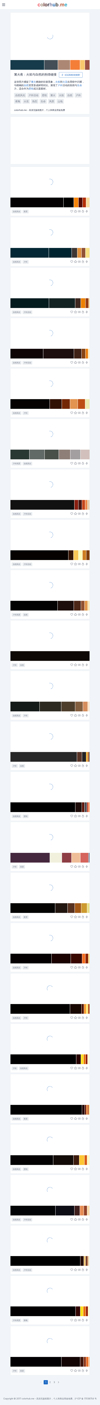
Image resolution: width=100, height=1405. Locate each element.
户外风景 (16, 463)
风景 (51, 101)
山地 (60, 101)
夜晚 (17, 101)
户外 (60, 85)
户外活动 (33, 95)
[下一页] (58, 1382)
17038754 (89, 1398)
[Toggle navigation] (3, 4)
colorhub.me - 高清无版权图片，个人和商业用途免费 (47, 1398)
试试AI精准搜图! (70, 75)
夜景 (25, 211)
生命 (79, 85)
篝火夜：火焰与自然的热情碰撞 (35, 74)
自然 (26, 85)
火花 (65, 81)
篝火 (33, 81)
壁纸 (31, 88)
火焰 (57, 81)
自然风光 (20, 95)
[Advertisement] (50, 140)
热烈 (34, 101)
